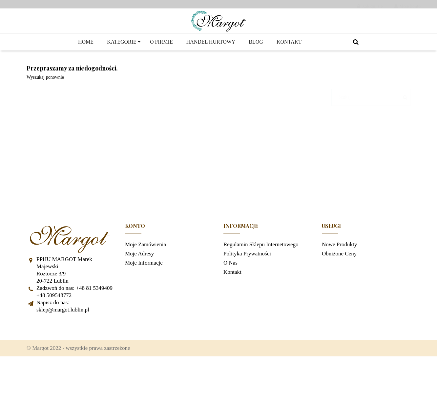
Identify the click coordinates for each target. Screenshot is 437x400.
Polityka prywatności (247, 292)
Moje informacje (144, 301)
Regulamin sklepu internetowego (261, 283)
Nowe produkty (339, 283)
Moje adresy (139, 292)
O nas (230, 301)
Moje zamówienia (145, 283)
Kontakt (232, 311)
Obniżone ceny (339, 292)
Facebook (34, 365)
